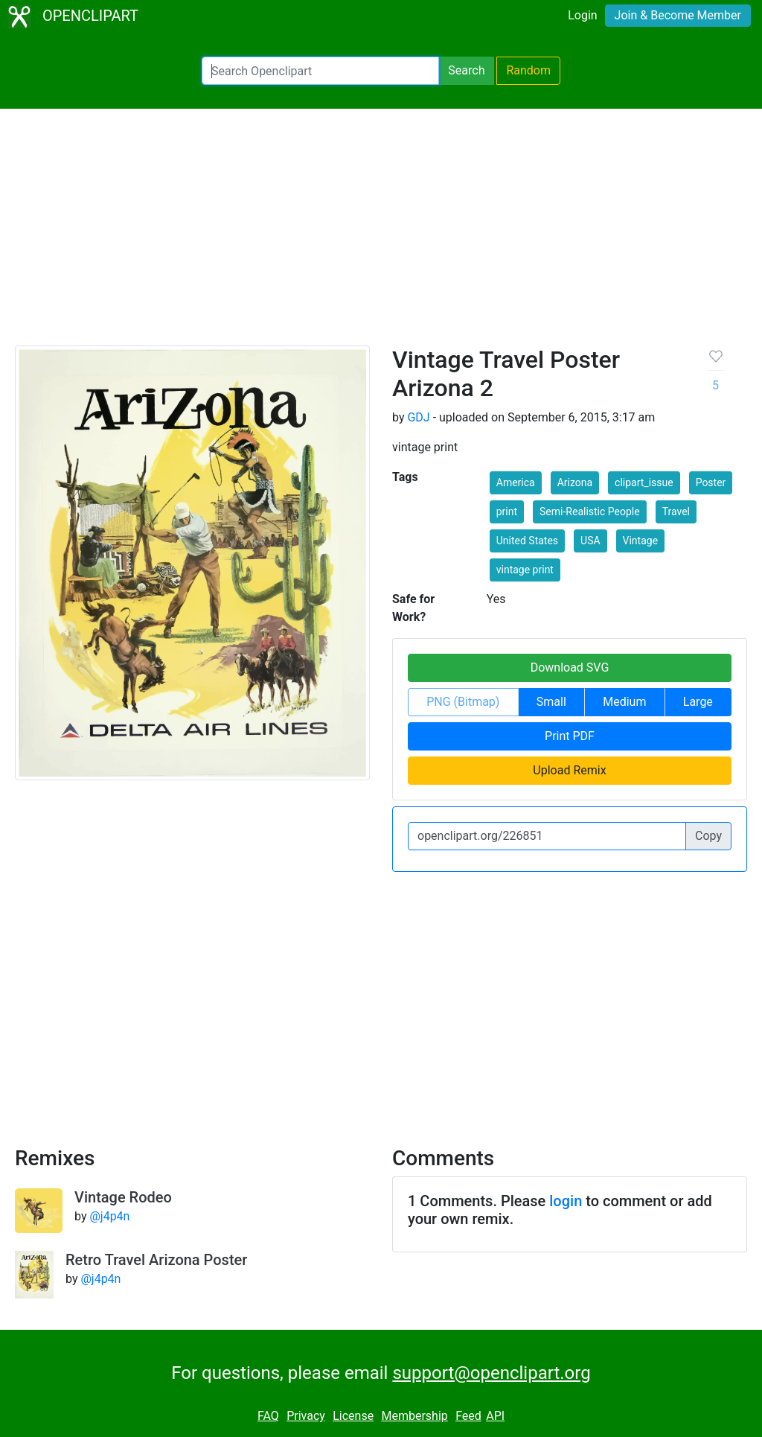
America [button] (515, 482)
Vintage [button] (641, 541)
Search (466, 70)
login (565, 1201)
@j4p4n (109, 1216)
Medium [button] (624, 702)
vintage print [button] (525, 570)
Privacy (305, 1416)
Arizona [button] (574, 482)
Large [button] (698, 702)
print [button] (506, 511)
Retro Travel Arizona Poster (156, 1260)
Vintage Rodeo (123, 1197)
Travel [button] (676, 511)
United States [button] (527, 541)
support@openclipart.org (491, 1373)
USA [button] (590, 541)
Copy (708, 836)
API (495, 1416)
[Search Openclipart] (320, 71)
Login (582, 15)
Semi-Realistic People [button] (590, 511)
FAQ (268, 1416)
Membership (414, 1416)
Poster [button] (711, 482)
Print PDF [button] (570, 736)
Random (528, 70)
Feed (468, 1416)
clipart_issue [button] (644, 482)
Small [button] (551, 702)
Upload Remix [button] (569, 770)
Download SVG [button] (570, 667)
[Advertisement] (381, 234)
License (353, 1416)
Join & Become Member (678, 15)
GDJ (418, 417)
